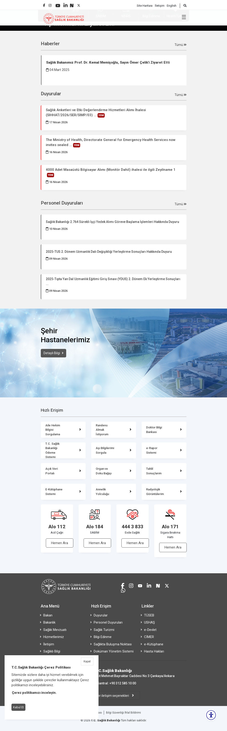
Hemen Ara (59, 543)
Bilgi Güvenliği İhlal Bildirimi (123, 712)
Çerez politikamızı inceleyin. (34, 692)
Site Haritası (145, 5)
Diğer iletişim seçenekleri (111, 695)
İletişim (159, 5)
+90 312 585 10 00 (122, 683)
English (171, 5)
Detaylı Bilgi (52, 361)
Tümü (180, 45)
